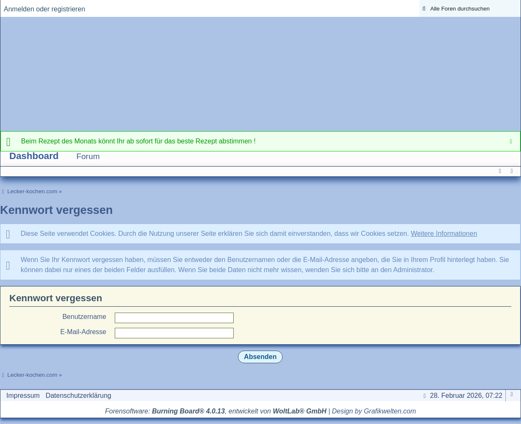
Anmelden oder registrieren (44, 9)
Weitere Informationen (444, 233)
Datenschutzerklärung (78, 395)
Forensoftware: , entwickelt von (216, 411)
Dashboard (34, 156)
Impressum (23, 395)
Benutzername (84, 316)
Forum (88, 156)
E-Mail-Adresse (83, 331)
